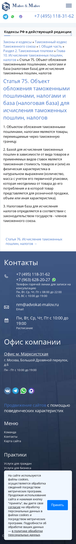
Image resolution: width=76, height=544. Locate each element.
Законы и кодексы (17, 42)
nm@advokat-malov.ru (37, 304)
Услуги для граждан (18, 463)
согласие (14, 507)
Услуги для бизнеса (17, 468)
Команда (10, 432)
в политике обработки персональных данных (25, 533)
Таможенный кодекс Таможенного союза (35, 44)
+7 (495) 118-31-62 (54, 16)
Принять (57, 505)
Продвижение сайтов (25, 405)
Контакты (10, 436)
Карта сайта (12, 441)
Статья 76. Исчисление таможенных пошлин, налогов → (34, 241)
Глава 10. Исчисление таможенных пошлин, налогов (34, 55)
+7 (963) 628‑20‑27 (36, 279)
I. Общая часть (50, 46)
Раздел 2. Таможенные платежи (28, 51)
